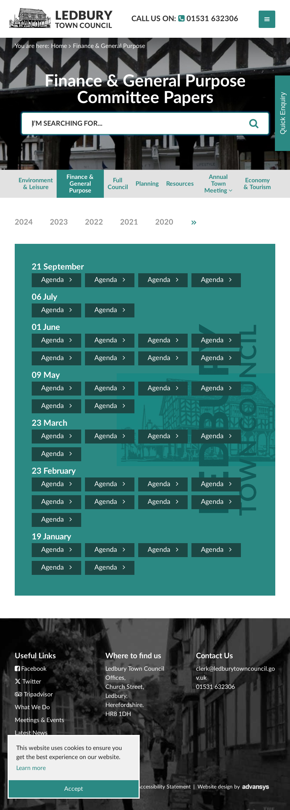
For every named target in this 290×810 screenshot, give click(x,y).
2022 (94, 222)
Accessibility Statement (164, 787)
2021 (129, 222)
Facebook (33, 669)
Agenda (56, 279)
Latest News (31, 733)
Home (59, 46)
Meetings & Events (39, 720)
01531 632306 (215, 687)
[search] (254, 124)
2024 (24, 222)
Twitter (31, 682)
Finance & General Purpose (109, 46)
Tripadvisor (38, 694)
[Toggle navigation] (267, 19)
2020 (164, 222)
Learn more (31, 768)
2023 (59, 222)
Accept (73, 789)
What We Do (32, 707)
